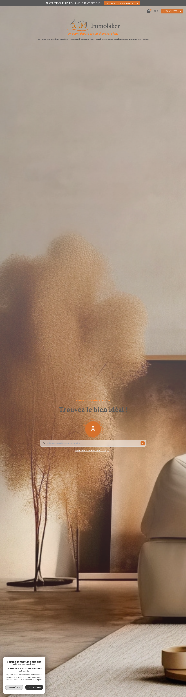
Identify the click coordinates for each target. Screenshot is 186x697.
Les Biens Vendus (121, 39)
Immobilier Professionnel (70, 39)
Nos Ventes (41, 39)
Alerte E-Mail (96, 39)
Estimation (85, 39)
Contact (146, 39)
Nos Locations (53, 39)
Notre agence (107, 39)
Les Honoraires (135, 39)
